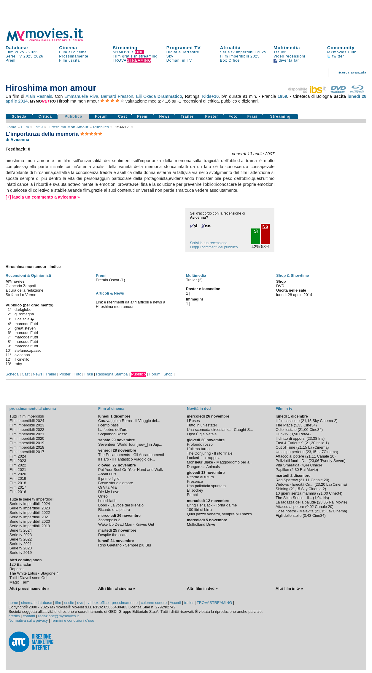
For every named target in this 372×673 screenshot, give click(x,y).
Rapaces (17, 569)
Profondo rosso (200, 444)
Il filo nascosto (288, 420)
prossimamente (125, 602)
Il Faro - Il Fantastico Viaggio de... (126, 459)
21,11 (311, 456)
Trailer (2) (194, 280)
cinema (27, 602)
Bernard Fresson (117, 96)
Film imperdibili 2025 (240, 56)
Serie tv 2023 (20, 535)
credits (14, 616)
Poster (211, 116)
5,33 (299, 425)
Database (17, 47)
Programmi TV (183, 47)
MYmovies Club (342, 52)
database (44, 602)
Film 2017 (17, 487)
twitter (335, 56)
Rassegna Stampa (112, 374)
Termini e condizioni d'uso (72, 620)
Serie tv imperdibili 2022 (29, 512)
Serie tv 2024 (20, 530)
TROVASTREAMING (214, 602)
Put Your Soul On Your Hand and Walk (130, 469)
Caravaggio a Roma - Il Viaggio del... (129, 420)
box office (101, 602)
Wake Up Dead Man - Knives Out (126, 524)
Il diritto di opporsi (290, 438)
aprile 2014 (17, 101)
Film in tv (284, 408)
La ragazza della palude (296, 502)
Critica (45, 116)
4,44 (305, 465)
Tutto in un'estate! (202, 425)
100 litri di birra (199, 509)
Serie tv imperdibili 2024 (29, 503)
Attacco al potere (290, 456)
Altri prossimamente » (29, 588)
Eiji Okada (146, 96)
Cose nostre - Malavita (295, 511)
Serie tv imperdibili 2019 (29, 526)
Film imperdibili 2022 (26, 429)
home (13, 602)
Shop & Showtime (292, 275)
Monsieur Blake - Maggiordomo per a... (219, 462)
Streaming (125, 47)
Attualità (230, 47)
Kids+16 (210, 96)
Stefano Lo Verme (21, 294)
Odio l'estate (286, 429)
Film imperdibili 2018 (26, 447)
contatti (29, 616)
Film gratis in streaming (135, 56)
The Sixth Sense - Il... (294, 497)
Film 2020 (17, 474)
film (25, 127)
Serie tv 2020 (20, 548)
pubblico (101, 127)
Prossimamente (73, 56)
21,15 (306, 420)
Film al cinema (73, 52)
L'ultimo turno (198, 449)
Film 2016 (17, 492)
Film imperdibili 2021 (26, 434)
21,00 (304, 429)
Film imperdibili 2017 (26, 452)
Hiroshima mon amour (67, 127)
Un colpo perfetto (290, 452)
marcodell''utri (26, 324)
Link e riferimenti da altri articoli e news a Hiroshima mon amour (130, 304)
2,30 (295, 469)
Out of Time (285, 447)
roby (18, 364)
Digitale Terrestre (182, 52)
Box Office (230, 60)
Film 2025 (15, 52)
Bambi (192, 495)
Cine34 (309, 425)
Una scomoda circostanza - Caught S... (220, 429)
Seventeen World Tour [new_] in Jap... (130, 444)
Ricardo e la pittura (114, 509)
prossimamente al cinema (32, 408)
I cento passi (109, 425)
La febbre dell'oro (113, 429)
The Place (284, 425)
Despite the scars (113, 535)
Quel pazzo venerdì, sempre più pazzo (219, 514)
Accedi (175, 602)
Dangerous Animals (203, 466)
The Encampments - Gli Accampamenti (131, 455)
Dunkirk (282, 434)
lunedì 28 (356, 96)
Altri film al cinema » (116, 588)
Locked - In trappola (203, 457)
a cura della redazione (24, 290)
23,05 (323, 502)
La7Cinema (318, 447)
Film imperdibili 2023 (26, 425)
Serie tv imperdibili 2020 (29, 521)
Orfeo (103, 496)
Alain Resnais (39, 96)
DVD (280, 286)
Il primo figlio (109, 478)
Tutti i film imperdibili (26, 416)
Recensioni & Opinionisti (28, 275)
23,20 (320, 484)
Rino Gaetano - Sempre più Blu (124, 545)
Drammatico (170, 96)
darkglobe (23, 309)
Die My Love (108, 492)
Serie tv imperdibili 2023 (29, 508)
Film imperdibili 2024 (26, 420)
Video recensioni (289, 56)
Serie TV (14, 56)
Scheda (19, 116)
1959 (282, 96)
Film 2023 (17, 460)
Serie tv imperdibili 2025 (243, 52)
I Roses (193, 420)
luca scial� (24, 319)
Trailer (280, 52)
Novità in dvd (199, 408)
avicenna (22, 355)
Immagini (194, 299)
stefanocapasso (28, 350)
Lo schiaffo (107, 500)
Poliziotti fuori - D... (291, 460)
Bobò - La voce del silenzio (121, 505)
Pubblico (73, 116)
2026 (33, 52)
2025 (28, 56)
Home (11, 127)
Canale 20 (325, 456)
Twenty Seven (332, 460)
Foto (233, 116)
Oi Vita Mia (107, 487)
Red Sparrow (287, 480)
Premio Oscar (108, 280)
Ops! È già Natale (202, 434)
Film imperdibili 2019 (26, 443)
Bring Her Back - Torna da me (212, 505)
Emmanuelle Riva (81, 96)
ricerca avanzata (352, 72)
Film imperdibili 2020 (26, 438)
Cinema (68, 47)
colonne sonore (154, 602)
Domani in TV (179, 60)
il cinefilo (22, 359)
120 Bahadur (20, 564)
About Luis (107, 474)
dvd (80, 602)
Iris (320, 438)
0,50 (294, 434)
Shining (282, 489)
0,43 (307, 515)
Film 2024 (17, 456)
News (164, 116)
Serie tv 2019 (20, 552)
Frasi (252, 116)
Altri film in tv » (289, 588)
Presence (195, 481)
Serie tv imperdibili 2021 (29, 517)
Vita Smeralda (287, 465)
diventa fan (287, 60)
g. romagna (24, 314)
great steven (25, 328)
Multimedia (287, 47)
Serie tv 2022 (20, 539)
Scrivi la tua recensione (208, 243)
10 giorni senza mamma (296, 493)
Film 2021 (17, 469)
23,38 (312, 438)
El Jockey (195, 490)
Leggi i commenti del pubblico (214, 247)
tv (87, 602)
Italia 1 (322, 443)
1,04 (318, 497)
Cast (122, 116)
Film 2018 (17, 483)
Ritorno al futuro (200, 477)
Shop (167, 374)
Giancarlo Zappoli (21, 286)
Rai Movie (308, 469)
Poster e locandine (203, 289)
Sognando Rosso (112, 434)
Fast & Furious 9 (289, 443)
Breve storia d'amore (115, 483)
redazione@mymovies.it (58, 616)
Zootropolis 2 (109, 520)
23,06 (314, 460)
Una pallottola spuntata (206, 486)
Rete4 (304, 434)
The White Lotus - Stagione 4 (34, 573)
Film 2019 (17, 478)
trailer (189, 602)
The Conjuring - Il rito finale (210, 453)
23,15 (311, 452)
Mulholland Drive (201, 524)
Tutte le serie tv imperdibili (31, 499)
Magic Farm (19, 582)
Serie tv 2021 (20, 543)
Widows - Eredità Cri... (294, 484)
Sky (170, 56)
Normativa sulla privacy (28, 620)
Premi (11, 60)
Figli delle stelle (289, 515)
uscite (69, 602)
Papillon (282, 469)
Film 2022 (17, 465)
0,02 (310, 506)
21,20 (310, 443)
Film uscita (69, 60)
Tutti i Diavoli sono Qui (28, 578)
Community (341, 47)
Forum (101, 116)
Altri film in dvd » (202, 588)
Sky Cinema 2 (324, 420)
